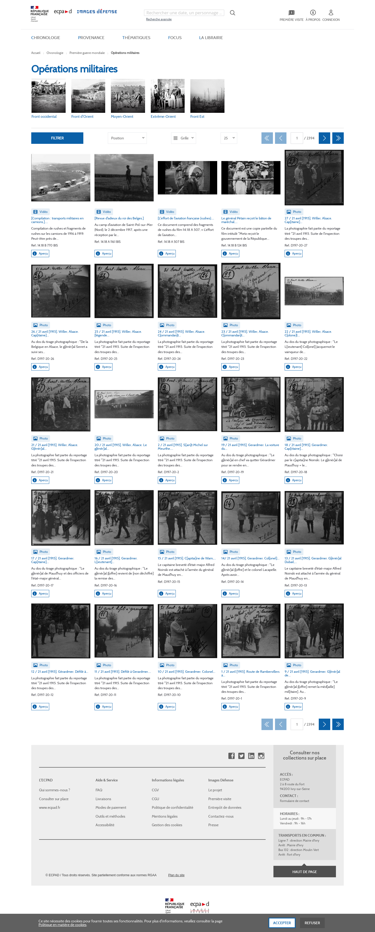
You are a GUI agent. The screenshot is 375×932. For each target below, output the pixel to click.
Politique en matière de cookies (62, 925)
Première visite (219, 799)
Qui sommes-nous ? (54, 790)
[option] (127, 138)
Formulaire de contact (294, 801)
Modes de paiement (111, 807)
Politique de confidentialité (172, 807)
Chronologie (55, 53)
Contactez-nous (221, 816)
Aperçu (40, 253)
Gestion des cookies (167, 825)
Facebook (231, 756)
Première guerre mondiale (87, 53)
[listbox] (127, 138)
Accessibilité (105, 825)
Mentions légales (165, 816)
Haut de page (304, 871)
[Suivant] (324, 138)
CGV (155, 790)
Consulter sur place (53, 799)
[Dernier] (338, 138)
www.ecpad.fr (49, 807)
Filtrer (57, 137)
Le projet (215, 790)
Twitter (241, 756)
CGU (155, 799)
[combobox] (184, 13)
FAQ (99, 790)
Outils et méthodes (110, 816)
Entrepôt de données (224, 807)
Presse (213, 825)
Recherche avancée (159, 19)
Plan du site (176, 875)
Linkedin (251, 756)
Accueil (35, 53)
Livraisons (103, 799)
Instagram (261, 756)
